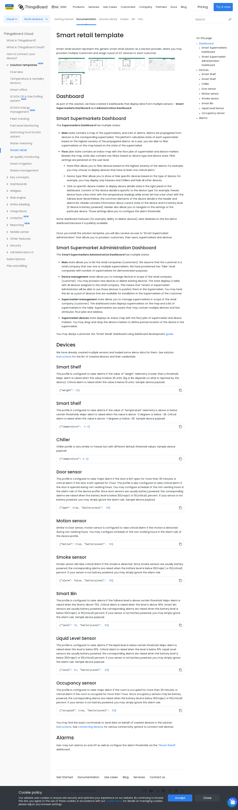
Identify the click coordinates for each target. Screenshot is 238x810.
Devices (204, 70)
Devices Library (108, 19)
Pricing (204, 7)
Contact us (157, 777)
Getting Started (63, 19)
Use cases (111, 777)
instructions (64, 356)
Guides (124, 19)
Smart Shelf (209, 74)
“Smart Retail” (167, 745)
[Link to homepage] (31, 7)
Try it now (225, 7)
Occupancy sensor (213, 113)
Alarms (203, 118)
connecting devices (90, 727)
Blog (184, 7)
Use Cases (110, 7)
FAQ (140, 19)
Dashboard (206, 43)
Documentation (86, 19)
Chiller (205, 84)
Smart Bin (207, 103)
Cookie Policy (114, 801)
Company (145, 7)
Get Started (64, 777)
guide (169, 334)
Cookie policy (30, 792)
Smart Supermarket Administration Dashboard (214, 61)
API (133, 19)
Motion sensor (210, 93)
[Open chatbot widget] (232, 802)
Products (79, 7)
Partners (161, 7)
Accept (180, 798)
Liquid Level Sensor (213, 108)
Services (93, 7)
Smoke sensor (210, 98)
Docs (174, 7)
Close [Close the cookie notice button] (207, 798)
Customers (128, 7)
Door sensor (209, 89)
